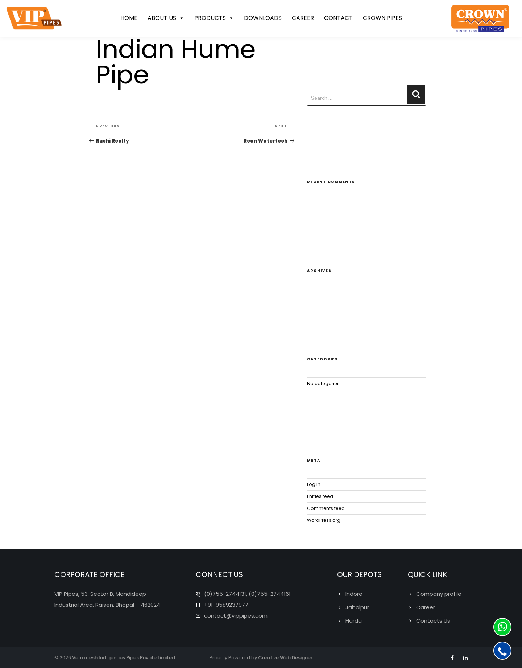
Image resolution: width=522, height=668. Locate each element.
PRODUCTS (214, 18)
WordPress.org (323, 519)
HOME (128, 18)
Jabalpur (357, 607)
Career (425, 607)
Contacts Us (433, 620)
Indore (353, 593)
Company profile (438, 593)
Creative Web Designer (285, 657)
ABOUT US (166, 18)
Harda (353, 620)
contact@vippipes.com (236, 615)
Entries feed (320, 495)
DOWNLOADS (263, 18)
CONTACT (338, 18)
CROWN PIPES (382, 18)
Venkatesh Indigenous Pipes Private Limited (123, 657)
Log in (313, 484)
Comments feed (326, 507)
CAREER (303, 18)
